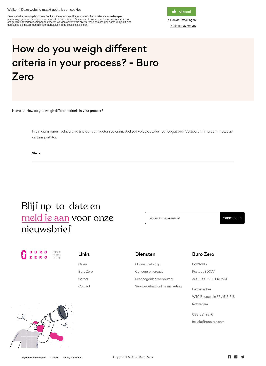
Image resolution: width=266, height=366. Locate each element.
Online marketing (147, 264)
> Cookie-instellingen (182, 20)
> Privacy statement (183, 26)
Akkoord (181, 11)
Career (83, 279)
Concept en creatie (149, 271)
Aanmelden (232, 217)
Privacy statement (72, 357)
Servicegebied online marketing (158, 286)
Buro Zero (85, 271)
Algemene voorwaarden (33, 357)
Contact (84, 286)
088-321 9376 (202, 314)
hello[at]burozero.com (208, 322)
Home (17, 111)
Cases (82, 264)
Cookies (54, 357)
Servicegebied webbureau (154, 279)
